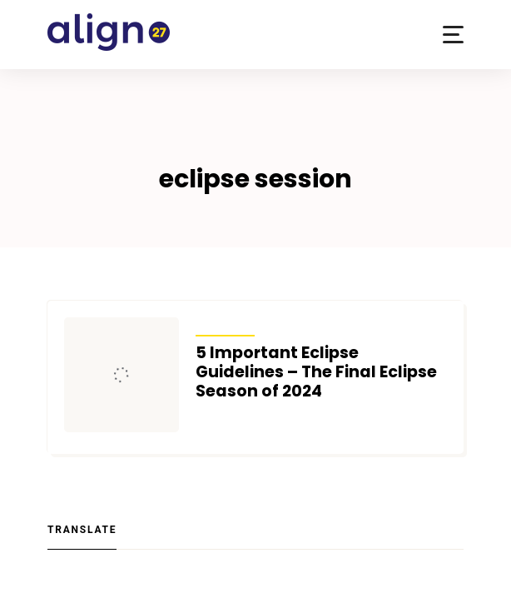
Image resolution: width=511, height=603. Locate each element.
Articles (225, 325)
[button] (453, 34)
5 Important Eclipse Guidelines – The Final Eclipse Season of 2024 (316, 372)
